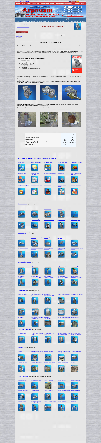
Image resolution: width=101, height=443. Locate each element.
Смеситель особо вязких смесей (64, 390)
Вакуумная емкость (21, 266)
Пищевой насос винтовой (75, 207)
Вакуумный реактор (35, 266)
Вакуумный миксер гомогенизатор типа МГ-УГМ (49, 277)
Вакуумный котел (21, 317)
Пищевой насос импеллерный (36, 207)
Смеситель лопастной (62, 380)
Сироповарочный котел (20, 33)
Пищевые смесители (23, 376)
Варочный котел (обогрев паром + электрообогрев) (37, 318)
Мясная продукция (22, 173)
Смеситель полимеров (22, 401)
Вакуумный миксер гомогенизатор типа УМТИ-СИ (76, 277)
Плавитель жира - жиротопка (63, 362)
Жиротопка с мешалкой (48, 351)
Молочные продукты (22, 162)
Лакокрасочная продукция (23, 185)
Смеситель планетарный (62, 401)
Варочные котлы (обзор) (22, 294)
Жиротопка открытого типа (74, 363)
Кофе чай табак (47, 185)
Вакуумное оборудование (24, 262)
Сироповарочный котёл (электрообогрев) (49, 334)
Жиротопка (20, 351)
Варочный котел (19, 36)
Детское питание (48, 162)
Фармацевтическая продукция (35, 174)
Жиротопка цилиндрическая (76, 351)
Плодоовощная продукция (76, 162)
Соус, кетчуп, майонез (75, 185)
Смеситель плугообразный (23, 390)
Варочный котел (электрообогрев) (47, 318)
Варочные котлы (22, 290)
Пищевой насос (21, 207)
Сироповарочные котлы (24, 329)
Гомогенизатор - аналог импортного (48, 249)
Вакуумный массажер (62, 266)
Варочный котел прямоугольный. (64, 294)
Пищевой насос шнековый (23, 219)
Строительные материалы (36, 185)
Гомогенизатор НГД (74, 236)
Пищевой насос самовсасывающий (47, 208)
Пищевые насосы (22, 204)
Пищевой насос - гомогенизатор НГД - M (75, 219)
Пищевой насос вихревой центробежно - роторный (36, 219)
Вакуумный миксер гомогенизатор (21, 277)
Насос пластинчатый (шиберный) (23, 1)
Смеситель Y (73, 401)
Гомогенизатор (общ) (22, 236)
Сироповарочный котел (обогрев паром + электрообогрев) (64, 334)
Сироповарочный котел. (22, 305)
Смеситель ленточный (48, 380)
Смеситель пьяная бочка (75, 390)
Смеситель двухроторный (75, 380)
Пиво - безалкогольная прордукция (76, 174)
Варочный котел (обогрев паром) (64, 317)
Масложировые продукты (36, 162)
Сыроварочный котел (75, 317)
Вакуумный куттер (74, 266)
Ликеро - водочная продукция (62, 186)
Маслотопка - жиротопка (22, 362)
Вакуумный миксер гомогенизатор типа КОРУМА (63, 277)
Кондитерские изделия (62, 162)
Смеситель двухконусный (36, 380)
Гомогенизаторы (22, 233)
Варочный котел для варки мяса (77, 294)
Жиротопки (20, 347)
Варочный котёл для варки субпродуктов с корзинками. (49, 306)
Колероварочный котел (35, 305)
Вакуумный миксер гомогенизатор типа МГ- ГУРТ (37, 277)
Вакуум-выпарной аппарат (49, 266)
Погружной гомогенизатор (23, 248)
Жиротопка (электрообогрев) (49, 362)
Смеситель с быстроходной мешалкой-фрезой (36, 402)
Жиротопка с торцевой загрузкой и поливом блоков (37, 352)
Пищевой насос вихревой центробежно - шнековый (49, 219)
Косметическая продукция (50, 173)
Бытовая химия (61, 173)
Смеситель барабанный (22, 380)
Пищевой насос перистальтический (61, 219)
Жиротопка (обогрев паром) (36, 362)
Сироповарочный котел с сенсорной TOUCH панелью (76, 334)
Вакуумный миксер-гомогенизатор (61, 249)
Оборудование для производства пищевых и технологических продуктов (37, 158)
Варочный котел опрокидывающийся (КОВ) (49, 295)
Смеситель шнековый (35, 390)
